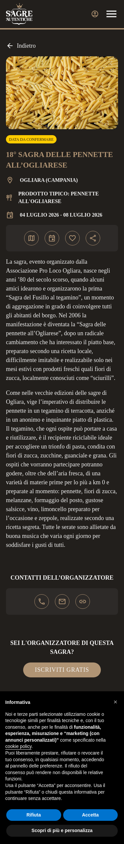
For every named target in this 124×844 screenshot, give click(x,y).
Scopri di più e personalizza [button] (61, 830)
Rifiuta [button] (33, 815)
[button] (115, 702)
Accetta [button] (90, 815)
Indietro (21, 46)
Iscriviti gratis (62, 669)
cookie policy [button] (18, 746)
